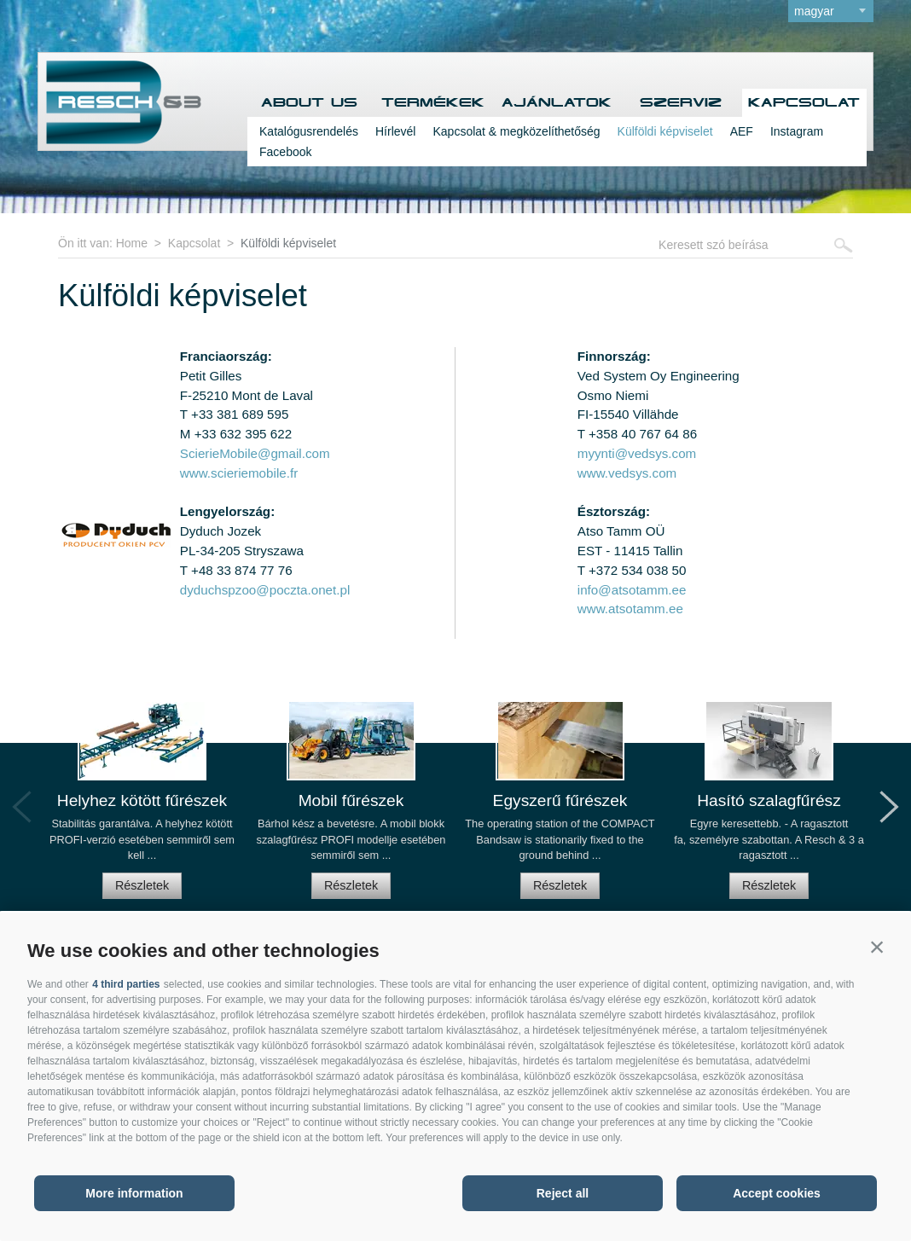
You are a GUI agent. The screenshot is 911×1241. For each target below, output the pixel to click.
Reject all (563, 1193)
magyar (814, 11)
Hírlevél (395, 131)
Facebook (285, 152)
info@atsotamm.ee (632, 590)
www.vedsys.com (626, 473)
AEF (741, 131)
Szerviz (681, 103)
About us (309, 103)
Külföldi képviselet (665, 131)
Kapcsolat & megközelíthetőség (516, 131)
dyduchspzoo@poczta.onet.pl (265, 590)
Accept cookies (777, 1193)
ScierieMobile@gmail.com (255, 453)
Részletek (142, 885)
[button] (877, 947)
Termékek (433, 103)
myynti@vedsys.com (636, 453)
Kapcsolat (804, 103)
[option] (142, 807)
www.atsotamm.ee (630, 608)
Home (132, 243)
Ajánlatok (557, 103)
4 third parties (126, 984)
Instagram (796, 131)
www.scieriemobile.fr (239, 473)
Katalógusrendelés (308, 131)
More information (134, 1193)
